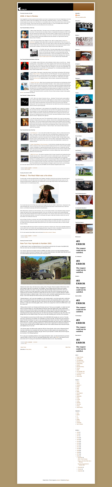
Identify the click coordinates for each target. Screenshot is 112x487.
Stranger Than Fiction (35, 82)
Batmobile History (80, 366)
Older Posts (68, 347)
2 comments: (35, 167)
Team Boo (79, 404)
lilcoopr (78, 386)
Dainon (78, 394)
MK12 (22, 92)
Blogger (67, 480)
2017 (78, 435)
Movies (78, 414)
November (80, 467)
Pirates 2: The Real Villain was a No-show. (36, 175)
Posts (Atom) (28, 349)
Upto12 (78, 383)
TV (77, 416)
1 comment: (35, 235)
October (80, 469)
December (80, 457)
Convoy (78, 368)
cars (25, 343)
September (80, 470)
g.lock (78, 389)
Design (78, 419)
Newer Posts (23, 347)
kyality (78, 15)
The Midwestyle (80, 360)
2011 (78, 446)
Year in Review (80, 424)
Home (45, 347)
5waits (78, 391)
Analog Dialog (79, 363)
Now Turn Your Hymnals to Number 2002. (36, 243)
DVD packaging (45, 69)
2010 (78, 448)
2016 (78, 437)
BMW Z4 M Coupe (34, 154)
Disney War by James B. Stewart (49, 232)
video (57, 337)
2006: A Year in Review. (29, 16)
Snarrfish (78, 402)
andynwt (58, 480)
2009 (78, 450)
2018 (78, 434)
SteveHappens (80, 393)
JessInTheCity (80, 407)
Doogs (78, 397)
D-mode (78, 399)
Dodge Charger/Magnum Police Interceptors (39, 144)
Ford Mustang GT (34, 132)
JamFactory (79, 358)
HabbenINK (79, 396)
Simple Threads (80, 357)
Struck (78, 382)
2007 (78, 454)
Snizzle (78, 405)
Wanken (78, 365)
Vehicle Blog (79, 376)
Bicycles (78, 421)
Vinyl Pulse (79, 374)
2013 (78, 443)
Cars (78, 417)
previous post (36, 78)
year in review (27, 169)
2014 (78, 441)
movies (26, 237)
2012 (78, 445)
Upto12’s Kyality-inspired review (45, 56)
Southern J (79, 385)
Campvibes (79, 422)
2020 (78, 432)
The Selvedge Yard (81, 371)
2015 (78, 439)
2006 (78, 456)
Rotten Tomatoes (36, 73)
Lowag (78, 401)
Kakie (78, 388)
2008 (78, 452)
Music (78, 413)
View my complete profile (80, 17)
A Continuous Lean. (81, 373)
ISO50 (78, 369)
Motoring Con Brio (80, 361)
